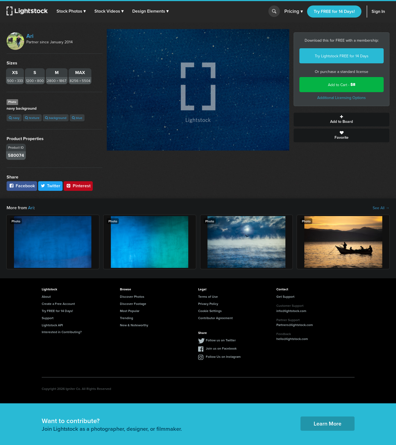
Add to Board (341, 119)
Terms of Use (208, 296)
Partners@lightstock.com (294, 324)
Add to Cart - (341, 84)
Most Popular (129, 310)
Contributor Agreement (215, 318)
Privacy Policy (208, 303)
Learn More (327, 423)
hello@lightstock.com (292, 338)
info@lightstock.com (291, 310)
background (55, 117)
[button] (71, 11)
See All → (381, 208)
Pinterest (78, 186)
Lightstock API (52, 325)
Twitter (50, 186)
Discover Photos (132, 296)
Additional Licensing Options (341, 97)
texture (32, 117)
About (46, 296)
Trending (126, 318)
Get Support (285, 296)
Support (48, 318)
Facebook (22, 186)
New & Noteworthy (134, 325)
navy (14, 117)
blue (77, 117)
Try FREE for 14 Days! (334, 11)
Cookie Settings (210, 310)
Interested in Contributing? (62, 332)
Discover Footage (133, 303)
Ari (29, 36)
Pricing (293, 11)
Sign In (378, 11)
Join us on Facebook (221, 348)
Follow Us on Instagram (223, 356)
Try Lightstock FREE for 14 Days (342, 56)
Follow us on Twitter (221, 340)
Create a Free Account (58, 303)
